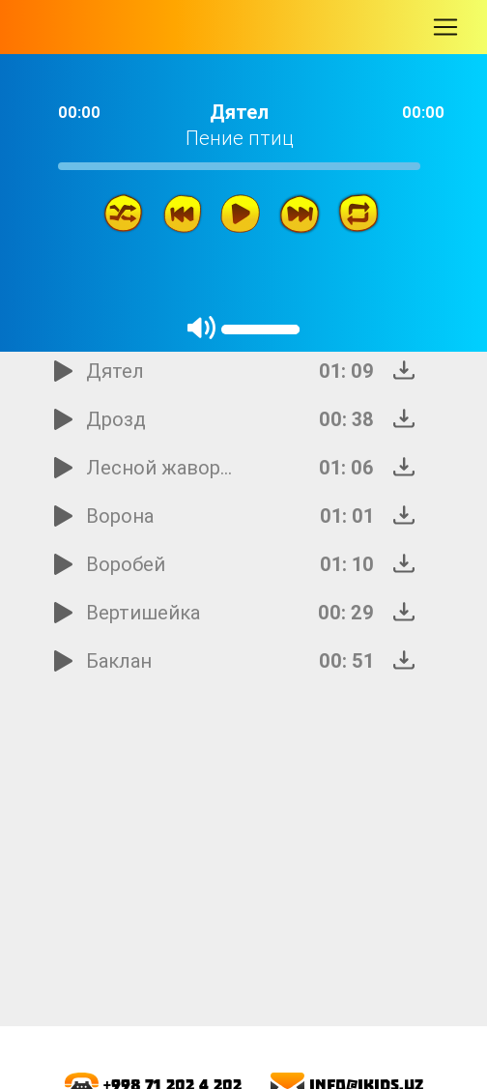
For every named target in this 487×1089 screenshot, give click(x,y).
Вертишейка (143, 612)
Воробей (125, 564)
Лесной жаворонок (162, 467)
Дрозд (116, 419)
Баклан (119, 660)
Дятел (115, 370)
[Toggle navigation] (445, 27)
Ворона (120, 515)
